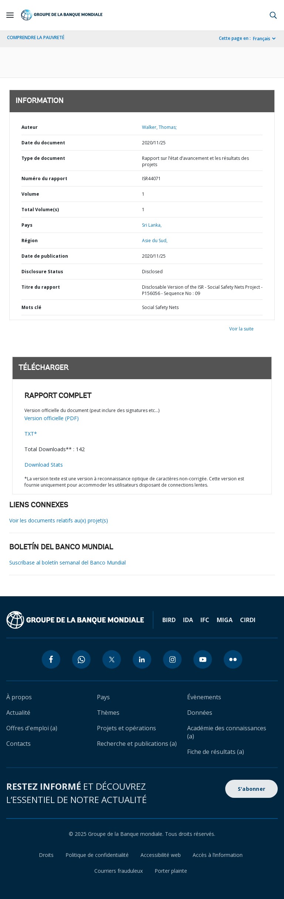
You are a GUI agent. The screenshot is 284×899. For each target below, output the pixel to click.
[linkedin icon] (142, 659)
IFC (204, 620)
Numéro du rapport (44, 178)
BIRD (169, 620)
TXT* (30, 433)
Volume (30, 194)
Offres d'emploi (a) (31, 728)
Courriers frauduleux (118, 870)
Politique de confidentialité (97, 854)
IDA (188, 620)
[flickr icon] (233, 659)
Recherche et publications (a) (137, 744)
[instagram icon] (172, 659)
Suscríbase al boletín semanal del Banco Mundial (67, 562)
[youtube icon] (202, 659)
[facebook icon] (51, 659)
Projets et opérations (126, 728)
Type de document (43, 158)
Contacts (18, 744)
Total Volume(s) (40, 209)
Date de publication (44, 256)
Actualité (18, 712)
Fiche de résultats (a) (215, 752)
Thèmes (108, 712)
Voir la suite (241, 329)
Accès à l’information (218, 854)
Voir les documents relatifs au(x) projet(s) (58, 520)
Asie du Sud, (155, 240)
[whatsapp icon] (81, 659)
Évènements (204, 697)
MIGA (225, 620)
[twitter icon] (111, 659)
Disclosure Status (42, 271)
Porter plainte (171, 870)
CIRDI (248, 620)
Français (261, 38)
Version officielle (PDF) (51, 418)
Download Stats (43, 464)
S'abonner (251, 788)
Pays (27, 225)
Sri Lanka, (152, 225)
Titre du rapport (40, 287)
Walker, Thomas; (159, 127)
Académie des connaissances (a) (226, 732)
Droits (46, 854)
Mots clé (31, 307)
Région (29, 240)
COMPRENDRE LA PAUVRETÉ (35, 37)
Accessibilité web (161, 854)
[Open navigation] (10, 15)
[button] (273, 15)
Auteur (29, 127)
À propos (19, 697)
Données (199, 712)
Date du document (43, 143)
